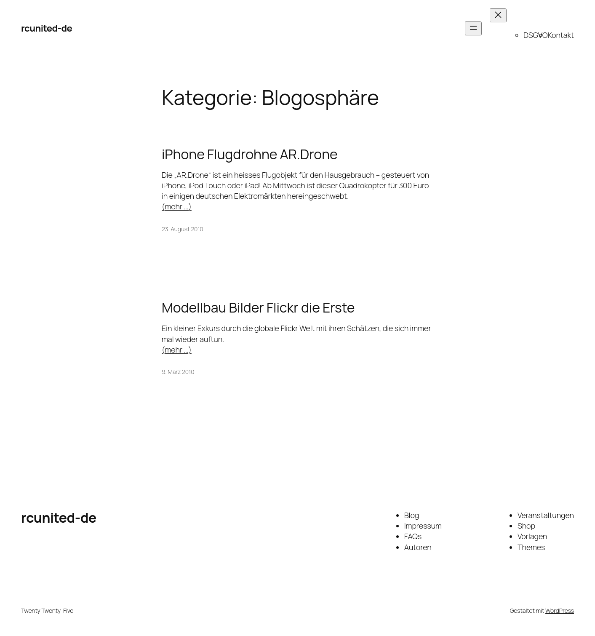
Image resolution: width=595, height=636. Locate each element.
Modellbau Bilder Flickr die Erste (258, 307)
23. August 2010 (182, 229)
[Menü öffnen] (473, 28)
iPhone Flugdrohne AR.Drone (250, 154)
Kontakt (560, 35)
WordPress (559, 611)
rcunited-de (46, 28)
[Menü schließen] (498, 15)
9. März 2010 (178, 372)
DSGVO (535, 35)
